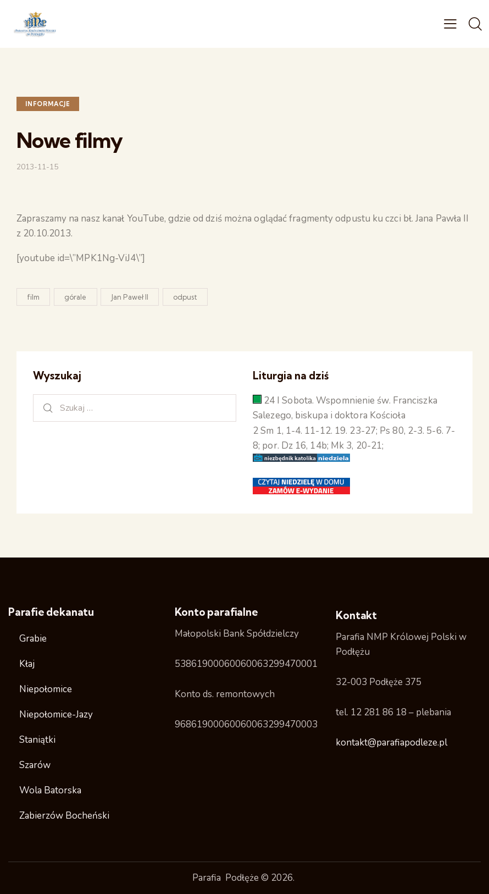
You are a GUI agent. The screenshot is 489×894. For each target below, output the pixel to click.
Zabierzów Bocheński (64, 815)
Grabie (33, 638)
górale (75, 297)
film (33, 297)
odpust (185, 297)
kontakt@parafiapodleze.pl (391, 742)
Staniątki (37, 739)
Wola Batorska (50, 790)
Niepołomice (45, 689)
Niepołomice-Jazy (56, 714)
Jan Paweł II (129, 297)
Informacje (47, 104)
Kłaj (27, 664)
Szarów (35, 765)
